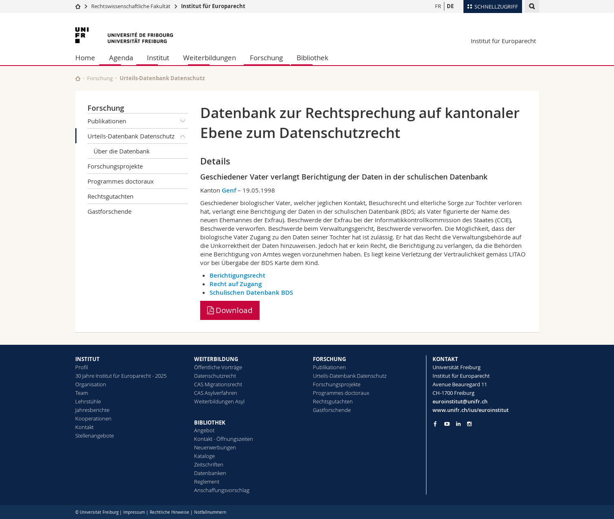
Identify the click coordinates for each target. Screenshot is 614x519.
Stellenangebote (94, 435)
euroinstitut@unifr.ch (460, 401)
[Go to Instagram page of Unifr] (469, 424)
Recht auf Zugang (236, 284)
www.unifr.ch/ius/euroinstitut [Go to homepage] (471, 410)
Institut (158, 57)
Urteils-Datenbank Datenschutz (137, 136)
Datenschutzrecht (215, 375)
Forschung (266, 57)
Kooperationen (93, 418)
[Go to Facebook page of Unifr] (435, 423)
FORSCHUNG (329, 359)
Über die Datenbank (122, 151)
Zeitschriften (208, 464)
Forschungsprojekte (115, 166)
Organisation (90, 384)
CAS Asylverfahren (215, 392)
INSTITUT (87, 359)
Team (81, 392)
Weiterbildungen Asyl (219, 401)
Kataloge (204, 456)
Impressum (134, 512)
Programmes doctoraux (120, 181)
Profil (81, 367)
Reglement (206, 481)
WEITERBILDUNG (216, 359)
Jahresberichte (92, 410)
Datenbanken (210, 473)
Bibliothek (312, 57)
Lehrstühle (88, 401)
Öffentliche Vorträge (218, 367)
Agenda (121, 57)
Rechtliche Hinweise (169, 512)
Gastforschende (109, 211)
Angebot (204, 430)
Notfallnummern (210, 512)
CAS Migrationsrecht (218, 384)
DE (450, 6)
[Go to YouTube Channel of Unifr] (447, 424)
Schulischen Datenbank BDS (251, 292)
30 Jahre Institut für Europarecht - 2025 (120, 375)
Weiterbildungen (209, 57)
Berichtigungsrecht (237, 275)
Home (85, 57)
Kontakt (84, 427)
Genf (229, 190)
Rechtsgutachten (110, 196)
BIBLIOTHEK (209, 422)
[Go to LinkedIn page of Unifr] (458, 424)
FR (438, 6)
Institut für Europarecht (213, 6)
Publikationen (137, 121)
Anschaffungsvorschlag (221, 490)
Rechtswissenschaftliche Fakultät (131, 6)
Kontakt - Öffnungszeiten (223, 438)
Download (230, 310)
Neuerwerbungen (215, 447)
